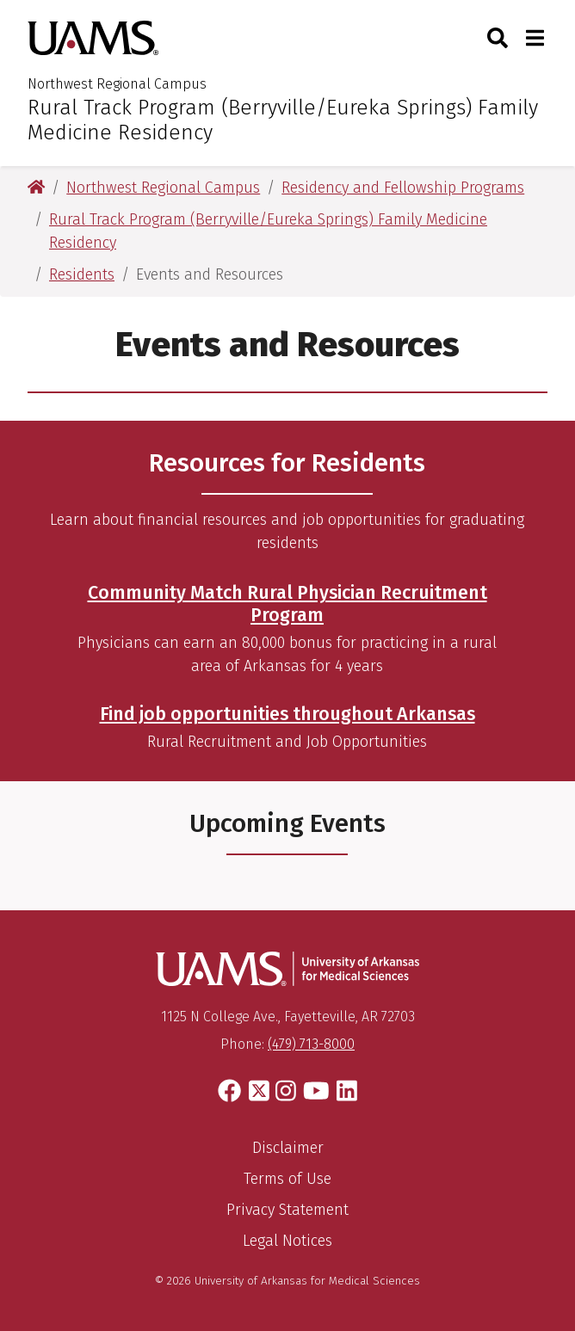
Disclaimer (288, 1147)
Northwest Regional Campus (117, 84)
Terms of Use (287, 1178)
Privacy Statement (287, 1209)
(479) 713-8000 (311, 1044)
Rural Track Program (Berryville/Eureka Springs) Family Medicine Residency (283, 120)
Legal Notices (287, 1240)
